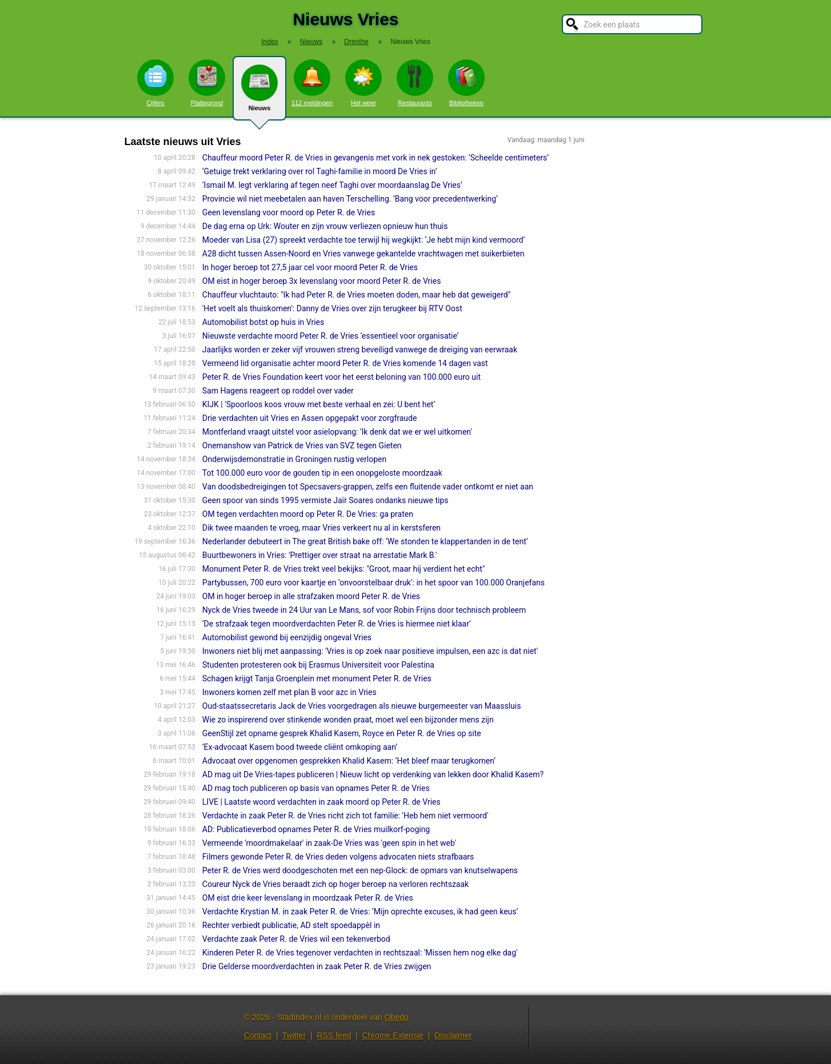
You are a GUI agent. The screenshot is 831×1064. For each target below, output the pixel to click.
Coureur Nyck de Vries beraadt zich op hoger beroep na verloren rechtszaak (335, 884)
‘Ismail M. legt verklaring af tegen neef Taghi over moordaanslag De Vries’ (332, 185)
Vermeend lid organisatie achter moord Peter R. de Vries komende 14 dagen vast (345, 363)
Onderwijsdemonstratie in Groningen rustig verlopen (294, 459)
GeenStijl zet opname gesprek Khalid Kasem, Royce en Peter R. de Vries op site (341, 733)
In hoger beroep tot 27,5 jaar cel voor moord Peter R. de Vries (310, 267)
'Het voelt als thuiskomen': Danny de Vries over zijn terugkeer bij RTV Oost (332, 308)
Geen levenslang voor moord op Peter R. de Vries (288, 212)
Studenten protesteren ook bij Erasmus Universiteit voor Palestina (318, 664)
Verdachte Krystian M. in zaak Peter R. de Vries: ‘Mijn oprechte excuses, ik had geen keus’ (360, 911)
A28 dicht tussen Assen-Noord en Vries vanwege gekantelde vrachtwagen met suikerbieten (363, 253)
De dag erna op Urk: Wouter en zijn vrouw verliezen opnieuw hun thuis (325, 226)
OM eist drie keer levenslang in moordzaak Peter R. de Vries (307, 897)
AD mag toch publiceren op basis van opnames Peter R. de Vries (316, 788)
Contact (257, 1035)
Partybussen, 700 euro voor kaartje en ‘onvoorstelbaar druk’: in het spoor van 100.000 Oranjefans (373, 582)
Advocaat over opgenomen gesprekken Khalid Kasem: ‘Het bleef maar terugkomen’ (349, 760)
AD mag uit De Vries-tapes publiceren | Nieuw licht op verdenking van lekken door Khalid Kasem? (373, 774)
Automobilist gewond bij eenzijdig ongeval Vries (286, 637)
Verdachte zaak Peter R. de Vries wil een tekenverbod (296, 938)
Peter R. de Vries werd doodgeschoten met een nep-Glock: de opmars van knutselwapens (360, 870)
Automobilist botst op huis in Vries (263, 322)
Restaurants (415, 82)
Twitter (294, 1035)
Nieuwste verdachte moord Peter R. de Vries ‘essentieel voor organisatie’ (330, 335)
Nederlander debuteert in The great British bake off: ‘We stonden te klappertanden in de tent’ (365, 541)
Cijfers (155, 82)
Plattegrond (207, 82)
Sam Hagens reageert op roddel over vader (278, 390)
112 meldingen (312, 82)
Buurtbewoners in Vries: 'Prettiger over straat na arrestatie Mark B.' (319, 555)
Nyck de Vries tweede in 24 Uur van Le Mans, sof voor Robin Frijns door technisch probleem (364, 610)
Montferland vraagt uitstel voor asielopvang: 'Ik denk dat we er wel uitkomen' (337, 431)
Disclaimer (453, 1035)
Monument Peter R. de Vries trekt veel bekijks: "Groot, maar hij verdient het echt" (343, 568)
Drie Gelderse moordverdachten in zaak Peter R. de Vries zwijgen (317, 966)
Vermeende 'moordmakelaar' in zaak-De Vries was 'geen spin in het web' (329, 843)
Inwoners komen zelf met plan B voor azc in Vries (289, 692)
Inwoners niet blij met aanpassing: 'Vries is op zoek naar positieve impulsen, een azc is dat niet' (370, 651)
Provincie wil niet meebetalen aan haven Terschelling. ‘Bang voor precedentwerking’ (350, 198)
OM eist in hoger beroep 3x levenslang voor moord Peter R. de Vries (321, 281)
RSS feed (334, 1035)
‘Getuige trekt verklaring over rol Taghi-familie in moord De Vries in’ (319, 171)
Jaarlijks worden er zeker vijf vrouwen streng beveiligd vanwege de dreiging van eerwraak (359, 349)
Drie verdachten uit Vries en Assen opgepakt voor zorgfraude (309, 418)
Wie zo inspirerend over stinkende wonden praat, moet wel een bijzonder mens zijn (348, 719)
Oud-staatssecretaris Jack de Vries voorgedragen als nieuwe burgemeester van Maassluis (361, 705)
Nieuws (259, 93)
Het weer (363, 82)
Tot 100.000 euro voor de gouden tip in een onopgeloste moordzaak (322, 472)
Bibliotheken (466, 82)
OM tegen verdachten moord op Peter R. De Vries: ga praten (307, 514)
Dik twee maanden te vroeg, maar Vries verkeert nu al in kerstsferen (321, 527)
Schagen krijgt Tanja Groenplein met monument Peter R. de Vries (317, 678)
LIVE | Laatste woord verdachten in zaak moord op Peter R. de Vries (321, 801)
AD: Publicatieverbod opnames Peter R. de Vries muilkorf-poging (316, 829)
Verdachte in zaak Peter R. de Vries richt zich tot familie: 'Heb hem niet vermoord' (345, 815)
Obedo (397, 1017)
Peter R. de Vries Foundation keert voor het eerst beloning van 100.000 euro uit (341, 377)
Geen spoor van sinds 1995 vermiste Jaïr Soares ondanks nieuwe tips (325, 500)
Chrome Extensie (392, 1035)
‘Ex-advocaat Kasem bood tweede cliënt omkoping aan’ (299, 747)
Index (269, 42)
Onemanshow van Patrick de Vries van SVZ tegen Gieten (302, 445)
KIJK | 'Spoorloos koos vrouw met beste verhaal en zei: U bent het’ (318, 404)
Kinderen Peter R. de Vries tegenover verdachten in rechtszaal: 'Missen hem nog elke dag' (360, 952)
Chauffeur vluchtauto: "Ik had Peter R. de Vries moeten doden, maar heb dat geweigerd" (356, 294)
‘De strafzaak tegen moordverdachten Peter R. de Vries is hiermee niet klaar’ (336, 623)
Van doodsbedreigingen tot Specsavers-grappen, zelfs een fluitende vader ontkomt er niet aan (367, 486)
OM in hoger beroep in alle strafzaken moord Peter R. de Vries (311, 596)
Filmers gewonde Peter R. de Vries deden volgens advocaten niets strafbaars (338, 856)
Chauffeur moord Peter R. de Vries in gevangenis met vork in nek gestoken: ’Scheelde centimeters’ (375, 157)
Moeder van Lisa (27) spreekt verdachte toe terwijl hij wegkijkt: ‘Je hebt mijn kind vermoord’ (363, 239)
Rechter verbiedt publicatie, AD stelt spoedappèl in (291, 925)
